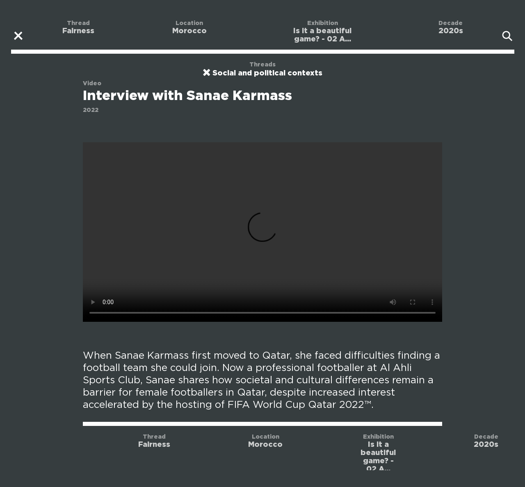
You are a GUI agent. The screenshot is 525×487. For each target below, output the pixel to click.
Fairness (78, 31)
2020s (450, 31)
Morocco (189, 31)
